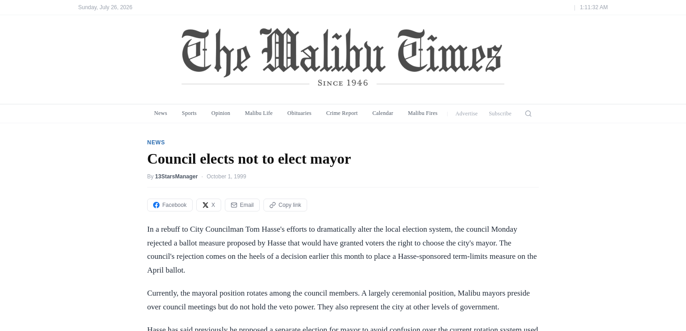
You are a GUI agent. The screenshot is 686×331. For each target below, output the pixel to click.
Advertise (466, 113)
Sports (189, 113)
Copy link (285, 205)
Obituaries (299, 113)
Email (242, 205)
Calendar (382, 113)
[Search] (528, 113)
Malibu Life (259, 113)
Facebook (170, 205)
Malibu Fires (423, 113)
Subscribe (500, 113)
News (160, 113)
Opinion (221, 113)
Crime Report (342, 113)
